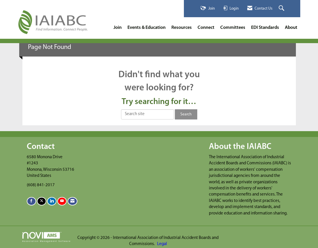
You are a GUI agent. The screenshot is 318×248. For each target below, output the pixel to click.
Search (186, 114)
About (291, 27)
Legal (162, 244)
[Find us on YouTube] (62, 201)
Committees (232, 27)
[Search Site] (282, 8)
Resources (181, 27)
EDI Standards (265, 27)
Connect (206, 27)
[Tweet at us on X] (41, 201)
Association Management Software (46, 237)
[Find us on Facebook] (31, 201)
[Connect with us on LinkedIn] (51, 201)
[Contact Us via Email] (72, 201)
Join (117, 27)
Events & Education (146, 27)
